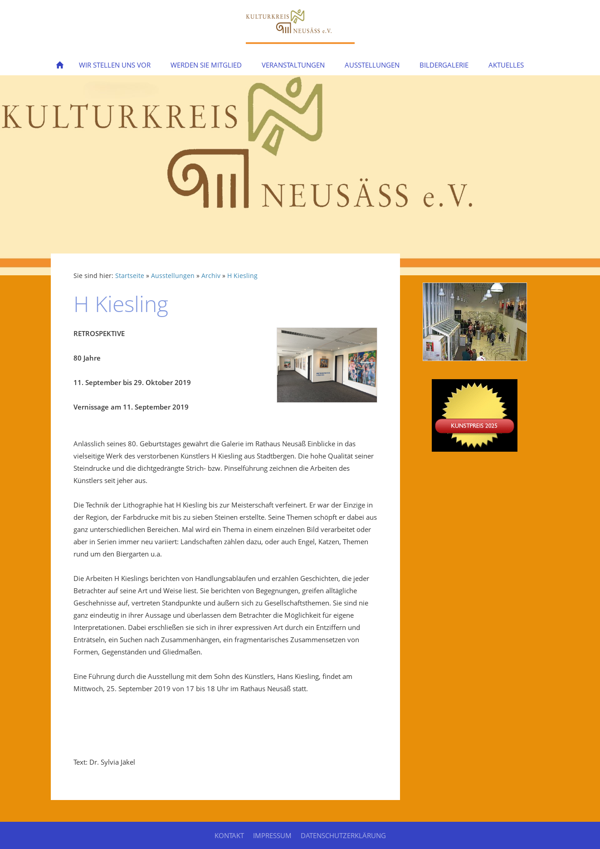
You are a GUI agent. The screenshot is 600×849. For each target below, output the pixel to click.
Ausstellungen (173, 276)
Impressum (272, 835)
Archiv (210, 276)
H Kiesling (242, 276)
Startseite (129, 276)
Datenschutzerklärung (343, 835)
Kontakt (229, 835)
